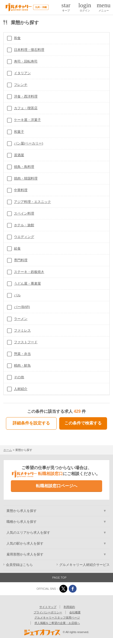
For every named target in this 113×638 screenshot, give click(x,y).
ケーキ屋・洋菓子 (27, 120)
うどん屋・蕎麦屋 (27, 283)
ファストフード (25, 342)
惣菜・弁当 (22, 354)
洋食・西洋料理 (25, 96)
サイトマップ (47, 606)
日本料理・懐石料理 (29, 50)
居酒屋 (19, 155)
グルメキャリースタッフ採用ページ (57, 617)
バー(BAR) (22, 307)
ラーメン (20, 319)
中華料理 (20, 190)
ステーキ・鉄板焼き (29, 272)
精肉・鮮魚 (22, 365)
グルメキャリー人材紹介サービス (84, 565)
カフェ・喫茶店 (25, 108)
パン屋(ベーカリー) (28, 143)
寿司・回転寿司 (25, 61)
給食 (17, 248)
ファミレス (22, 330)
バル (17, 295)
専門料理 (20, 260)
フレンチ (20, 85)
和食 (17, 38)
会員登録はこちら (19, 565)
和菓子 (19, 132)
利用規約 (69, 606)
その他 (19, 377)
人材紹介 (20, 389)
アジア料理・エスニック (32, 202)
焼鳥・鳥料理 (24, 167)
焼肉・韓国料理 (25, 178)
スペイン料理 (24, 213)
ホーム (7, 449)
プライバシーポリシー (48, 612)
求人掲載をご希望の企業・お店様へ (57, 623)
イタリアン (22, 73)
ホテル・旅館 (24, 225)
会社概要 (75, 612)
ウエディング (24, 237)
